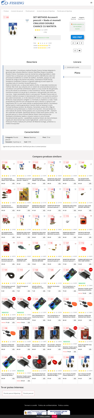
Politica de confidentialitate (47, 405)
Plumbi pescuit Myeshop (64, 11)
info (13, 183)
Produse (6, 11)
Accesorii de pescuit (17, 11)
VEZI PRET (77, 37)
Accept (54, 416)
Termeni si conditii (31, 405)
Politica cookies (63, 405)
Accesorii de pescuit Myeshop (46, 11)
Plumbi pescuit (30, 11)
